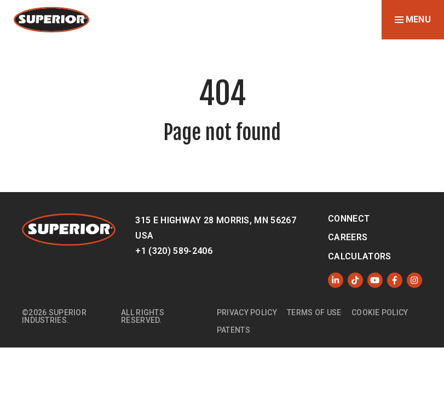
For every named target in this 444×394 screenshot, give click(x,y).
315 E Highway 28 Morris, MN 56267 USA (215, 228)
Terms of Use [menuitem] (314, 312)
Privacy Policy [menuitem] (247, 312)
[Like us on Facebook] (394, 280)
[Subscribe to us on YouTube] (375, 280)
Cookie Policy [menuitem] (379, 312)
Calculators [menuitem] (359, 256)
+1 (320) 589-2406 (173, 251)
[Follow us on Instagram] (414, 280)
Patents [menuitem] (233, 330)
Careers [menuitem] (347, 237)
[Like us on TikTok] (355, 280)
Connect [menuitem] (349, 218)
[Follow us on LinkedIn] (335, 280)
